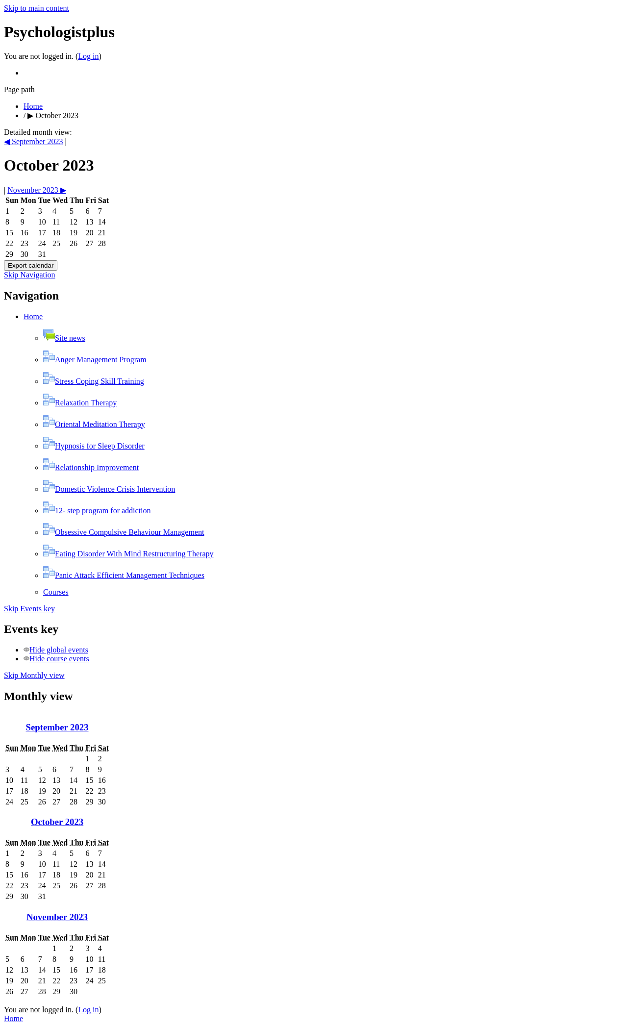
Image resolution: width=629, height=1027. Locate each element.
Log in (88, 56)
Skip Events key (29, 608)
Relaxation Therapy (80, 403)
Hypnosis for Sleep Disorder (94, 446)
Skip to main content (36, 8)
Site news (64, 338)
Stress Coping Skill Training (93, 381)
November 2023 (57, 917)
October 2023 (56, 115)
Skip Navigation (29, 275)
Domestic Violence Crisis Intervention (109, 489)
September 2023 (57, 727)
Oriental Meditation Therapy (94, 424)
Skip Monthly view (34, 675)
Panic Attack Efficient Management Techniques (123, 575)
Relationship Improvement (91, 467)
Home (33, 106)
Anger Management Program (95, 359)
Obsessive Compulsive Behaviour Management (123, 532)
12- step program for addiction (97, 510)
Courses (56, 592)
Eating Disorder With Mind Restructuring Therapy (128, 554)
